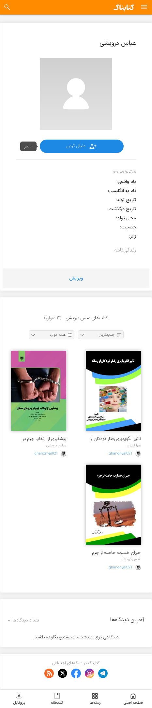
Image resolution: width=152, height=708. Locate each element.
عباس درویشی (56, 445)
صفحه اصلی (133, 699)
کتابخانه (57, 699)
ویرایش (76, 278)
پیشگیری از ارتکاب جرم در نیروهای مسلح (44, 438)
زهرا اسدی (134, 445)
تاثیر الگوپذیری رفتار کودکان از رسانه (115, 438)
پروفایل (19, 699)
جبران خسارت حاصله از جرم (116, 552)
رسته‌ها (95, 699)
